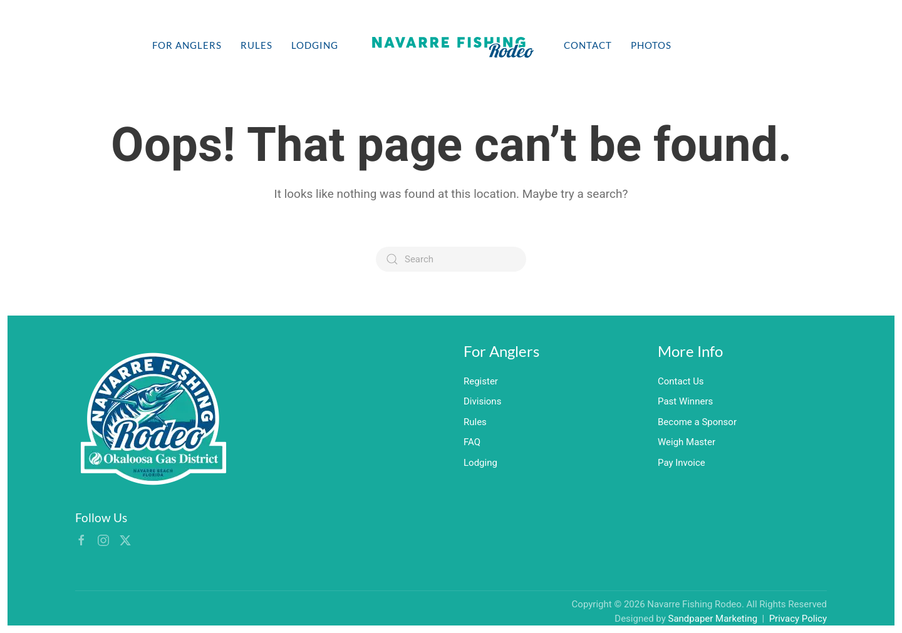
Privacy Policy (798, 618)
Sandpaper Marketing (713, 618)
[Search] (451, 259)
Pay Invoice (681, 462)
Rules (256, 45)
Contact (588, 45)
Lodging (314, 45)
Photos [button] (651, 45)
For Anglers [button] (187, 45)
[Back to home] (451, 45)
